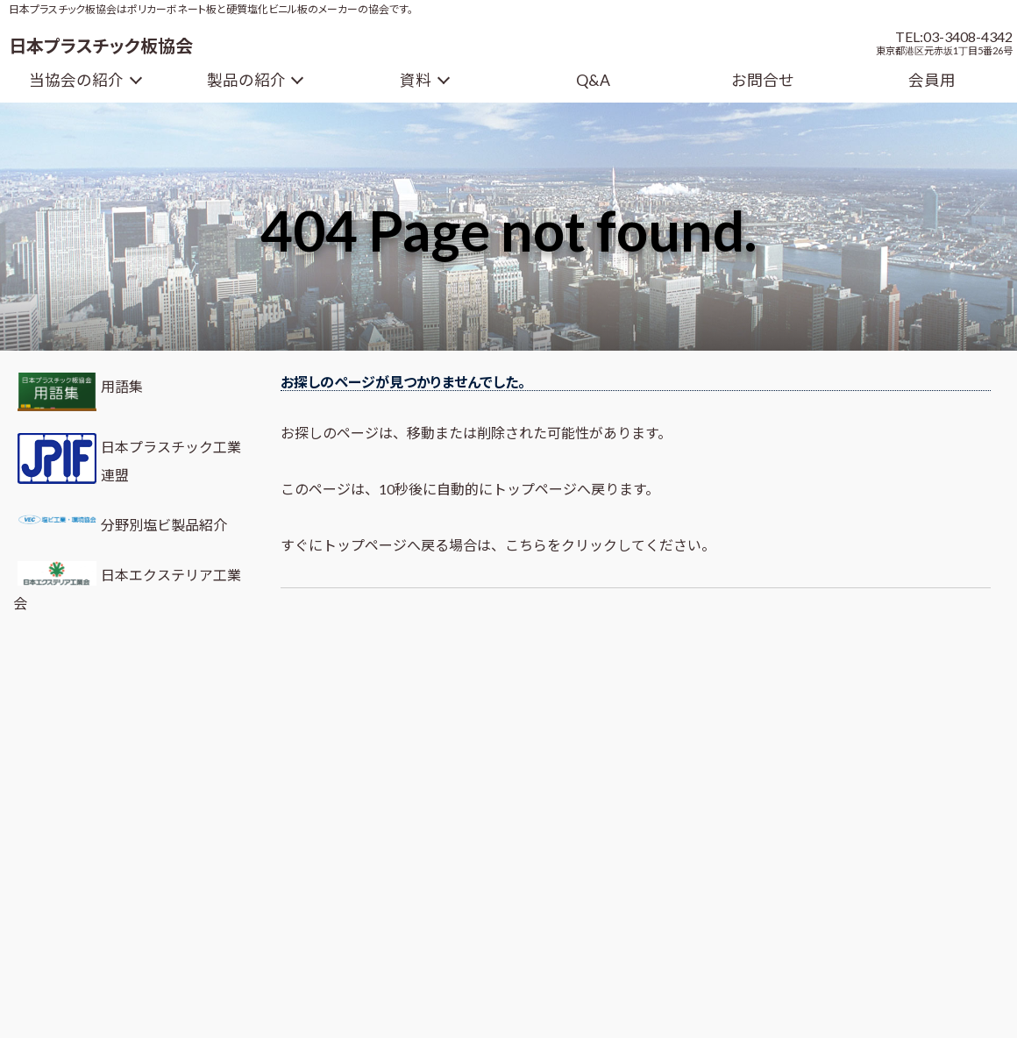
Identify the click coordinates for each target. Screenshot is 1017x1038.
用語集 (78, 392)
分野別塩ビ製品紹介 (120, 522)
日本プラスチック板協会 (101, 45)
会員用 (932, 80)
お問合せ (762, 80)
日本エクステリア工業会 (127, 586)
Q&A (593, 80)
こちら (526, 545)
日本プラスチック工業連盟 (127, 458)
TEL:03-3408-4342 (954, 36)
